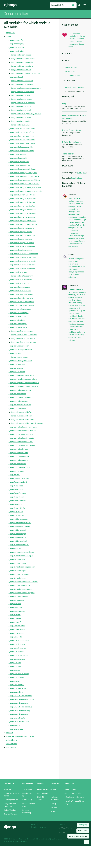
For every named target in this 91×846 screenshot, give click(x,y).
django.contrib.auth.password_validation (26, 114)
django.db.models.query (17, 464)
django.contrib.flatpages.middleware (22, 143)
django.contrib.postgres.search (20, 239)
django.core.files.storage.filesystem (24, 335)
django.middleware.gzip (17, 534)
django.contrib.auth (16, 77)
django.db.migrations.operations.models (24, 383)
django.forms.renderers (17, 501)
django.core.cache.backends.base (21, 302)
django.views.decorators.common (21, 699)
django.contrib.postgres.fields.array (22, 202)
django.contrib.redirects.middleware (22, 246)
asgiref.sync (10, 33)
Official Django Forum (71, 142)
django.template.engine (17, 571)
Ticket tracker (67, 154)
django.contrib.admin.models (22, 62)
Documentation (16, 13)
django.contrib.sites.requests (19, 287)
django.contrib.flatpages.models (21, 147)
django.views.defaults (17, 718)
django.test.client (15, 604)
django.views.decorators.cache (20, 696)
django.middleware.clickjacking (20, 523)
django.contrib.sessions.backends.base (23, 254)
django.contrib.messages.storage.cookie (24, 176)
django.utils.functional (17, 659)
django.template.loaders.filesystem (21, 593)
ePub (64, 175)
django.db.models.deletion (18, 401)
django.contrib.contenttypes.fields (21, 132)
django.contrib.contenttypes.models (22, 140)
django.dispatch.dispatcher (19, 478)
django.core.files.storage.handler (23, 338)
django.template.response (18, 596)
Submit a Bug (27, 800)
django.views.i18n (15, 725)
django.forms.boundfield (18, 482)
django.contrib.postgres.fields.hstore (22, 210)
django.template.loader (17, 578)
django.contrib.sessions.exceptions (22, 265)
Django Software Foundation (22, 839)
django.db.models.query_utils (19, 467)
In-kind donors (38, 827)
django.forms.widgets (17, 508)
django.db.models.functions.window (22, 445)
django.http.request (16, 512)
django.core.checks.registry (19, 313)
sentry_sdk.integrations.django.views (20, 736)
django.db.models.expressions (20, 405)
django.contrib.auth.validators (22, 121)
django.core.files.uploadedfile (19, 346)
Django (10, 5)
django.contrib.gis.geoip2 (18, 158)
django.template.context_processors (22, 567)
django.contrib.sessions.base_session (22, 261)
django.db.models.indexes (18, 449)
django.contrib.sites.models (19, 283)
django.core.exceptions (17, 316)
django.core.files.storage (18, 327)
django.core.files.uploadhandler (20, 350)
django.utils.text (14, 681)
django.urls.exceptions (17, 629)
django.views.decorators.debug (20, 707)
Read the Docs (76, 178)
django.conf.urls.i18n (16, 47)
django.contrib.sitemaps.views (22, 276)
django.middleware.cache (18, 519)
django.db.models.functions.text (21, 442)
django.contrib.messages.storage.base (23, 173)
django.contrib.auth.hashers (21, 99)
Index (64, 115)
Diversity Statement (11, 814)
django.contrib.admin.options (22, 66)
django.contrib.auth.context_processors (26, 88)
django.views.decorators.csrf (19, 703)
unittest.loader (11, 740)
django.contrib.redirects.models (20, 250)
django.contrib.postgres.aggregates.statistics (25, 191)
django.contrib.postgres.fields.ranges (22, 213)
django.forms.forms (16, 489)
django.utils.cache (15, 637)
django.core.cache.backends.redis (21, 305)
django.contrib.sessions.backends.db (22, 257)
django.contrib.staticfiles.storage (21, 294)
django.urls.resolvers (16, 633)
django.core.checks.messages (20, 309)
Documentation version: (78, 836)
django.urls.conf (15, 622)
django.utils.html (15, 663)
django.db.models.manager (19, 456)
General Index (70, 71)
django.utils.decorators (17, 648)
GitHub (53, 789)
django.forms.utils (15, 504)
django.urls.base (15, 618)
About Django (9, 789)
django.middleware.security (19, 545)
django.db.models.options (18, 460)
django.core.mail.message (20, 357)
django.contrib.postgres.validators (21, 243)
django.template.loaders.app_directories (23, 582)
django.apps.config (16, 40)
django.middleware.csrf (17, 530)
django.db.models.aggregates (20, 390)
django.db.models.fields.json (21, 416)
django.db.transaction (17, 471)
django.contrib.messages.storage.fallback (24, 180)
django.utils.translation (17, 688)
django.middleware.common (19, 526)
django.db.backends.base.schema (21, 375)
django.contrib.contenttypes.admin (22, 129)
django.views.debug (16, 692)
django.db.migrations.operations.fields (23, 379)
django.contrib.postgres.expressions (22, 198)
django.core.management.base (20, 361)
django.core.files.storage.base (22, 331)
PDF (84, 173)
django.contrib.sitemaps (18, 272)
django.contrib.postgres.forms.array (22, 217)
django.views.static (16, 729)
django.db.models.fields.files (21, 412)
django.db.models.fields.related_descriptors (27, 423)
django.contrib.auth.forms (20, 95)
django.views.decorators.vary (19, 714)
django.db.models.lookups (18, 453)
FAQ (64, 104)
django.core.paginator (17, 364)
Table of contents (71, 68)
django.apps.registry (16, 44)
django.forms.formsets (17, 493)
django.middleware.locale (18, 541)
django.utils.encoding (16, 652)
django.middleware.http (17, 537)
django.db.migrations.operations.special (23, 386)
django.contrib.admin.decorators (23, 59)
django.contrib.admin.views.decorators (25, 73)
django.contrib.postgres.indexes (20, 232)
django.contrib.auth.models (21, 110)
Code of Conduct (10, 810)
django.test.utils (14, 615)
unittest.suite (11, 747)
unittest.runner (11, 744)
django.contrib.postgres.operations (22, 235)
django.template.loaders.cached (20, 589)
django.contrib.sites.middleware (20, 280)
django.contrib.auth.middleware (23, 103)
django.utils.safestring (17, 677)
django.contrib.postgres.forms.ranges (23, 224)
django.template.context (18, 563)
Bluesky (53, 804)
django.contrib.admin (16, 51)
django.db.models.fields (17, 408)
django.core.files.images (18, 324)
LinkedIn (53, 807)
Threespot (64, 828)
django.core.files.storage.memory (23, 342)
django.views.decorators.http (19, 710)
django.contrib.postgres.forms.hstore (22, 221)
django (8, 36)
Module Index (73, 115)
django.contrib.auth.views (20, 125)
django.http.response (16, 515)
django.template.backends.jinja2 (21, 556)
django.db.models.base (17, 394)
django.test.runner (15, 607)
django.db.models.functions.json (21, 434)
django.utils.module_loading (19, 674)
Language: (82, 830)
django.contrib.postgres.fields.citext (22, 206)
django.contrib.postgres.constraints (22, 195)
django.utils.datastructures (19, 641)
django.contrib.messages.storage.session (24, 184)
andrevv (64, 832)
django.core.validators (17, 372)
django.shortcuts (15, 548)
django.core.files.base (17, 320)
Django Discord (42, 793)
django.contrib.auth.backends (22, 81)
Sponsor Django (70, 789)
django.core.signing (16, 368)
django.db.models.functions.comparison (24, 427)
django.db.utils (14, 475)
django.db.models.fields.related (22, 420)
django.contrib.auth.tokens (21, 117)
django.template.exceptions (19, 574)
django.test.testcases (17, 611)
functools (9, 733)
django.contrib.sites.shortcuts (20, 291)
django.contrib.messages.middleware (22, 169)
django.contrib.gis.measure (19, 162)
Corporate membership (72, 793)
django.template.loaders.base (20, 585)
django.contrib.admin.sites (21, 70)
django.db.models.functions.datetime (22, 431)
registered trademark (63, 839)
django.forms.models (16, 497)
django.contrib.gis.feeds (17, 154)
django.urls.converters (17, 626)
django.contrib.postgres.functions (21, 228)
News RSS (54, 811)
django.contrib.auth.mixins (21, 106)
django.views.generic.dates (19, 722)
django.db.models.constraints (20, 397)
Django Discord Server (71, 130)
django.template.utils (16, 600)
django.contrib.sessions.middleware (22, 268)
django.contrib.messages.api (19, 165)
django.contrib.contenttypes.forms (21, 136)
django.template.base (17, 559)
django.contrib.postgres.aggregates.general (25, 187)
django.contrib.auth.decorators (22, 92)
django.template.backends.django (21, 552)
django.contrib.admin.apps (21, 55)
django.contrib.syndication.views (21, 298)
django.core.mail (15, 353)
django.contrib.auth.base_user (22, 84)
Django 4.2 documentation (74, 87)
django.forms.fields (16, 486)
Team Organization (11, 800)
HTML (79, 173)
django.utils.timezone (16, 685)
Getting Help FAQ (43, 789)
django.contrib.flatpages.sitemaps (21, 151)
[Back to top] (86, 842)
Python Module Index (72, 75)
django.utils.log (14, 670)
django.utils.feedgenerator (18, 655)
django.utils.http (15, 666)
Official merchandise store (74, 797)
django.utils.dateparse (17, 644)
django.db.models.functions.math (21, 438)
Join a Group (27, 789)
